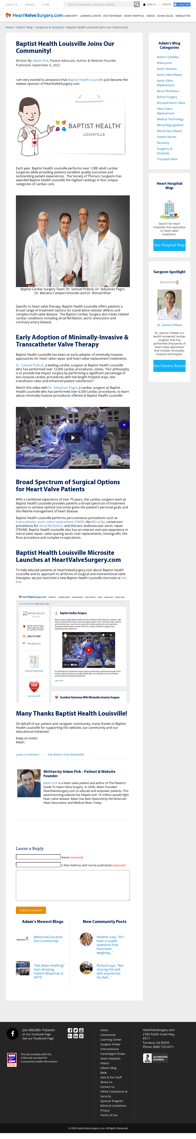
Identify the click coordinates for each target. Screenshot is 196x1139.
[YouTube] (81, 1037)
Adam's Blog (24, 27)
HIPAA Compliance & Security (113, 1100)
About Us (106, 1088)
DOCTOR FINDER (112, 16)
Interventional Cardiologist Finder (112, 1057)
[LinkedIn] (75, 1042)
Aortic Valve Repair (169, 75)
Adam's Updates (168, 57)
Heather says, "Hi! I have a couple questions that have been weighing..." (110, 951)
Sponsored (167, 282)
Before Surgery (167, 97)
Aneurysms (164, 63)
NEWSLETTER (183, 16)
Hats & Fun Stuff (111, 1083)
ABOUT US (12, 5)
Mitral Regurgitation (170, 125)
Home (9, 27)
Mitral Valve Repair (169, 131)
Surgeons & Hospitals (50, 27)
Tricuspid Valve (167, 159)
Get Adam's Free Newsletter (66, 754)
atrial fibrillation (51, 526)
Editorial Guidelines (113, 1111)
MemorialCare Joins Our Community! (48, 945)
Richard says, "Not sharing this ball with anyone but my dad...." (110, 977)
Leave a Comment (27, 754)
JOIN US (149, 4)
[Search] (137, 4)
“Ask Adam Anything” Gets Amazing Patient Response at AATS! (49, 977)
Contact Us (107, 1093)
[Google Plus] (70, 1042)
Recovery (163, 143)
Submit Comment (30, 916)
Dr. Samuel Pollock (30, 365)
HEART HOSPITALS (134, 16)
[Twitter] (75, 1037)
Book (103, 1078)
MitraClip (98, 522)
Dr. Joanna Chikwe (169, 325)
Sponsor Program (111, 1107)
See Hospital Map (169, 245)
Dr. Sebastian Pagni (62, 387)
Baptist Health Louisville (85, 80)
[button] (73, 438)
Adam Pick (40, 60)
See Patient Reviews (169, 365)
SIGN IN (166, 4)
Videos (104, 1069)
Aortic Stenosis (167, 69)
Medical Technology (170, 119)
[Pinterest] (81, 1042)
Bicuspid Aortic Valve (171, 103)
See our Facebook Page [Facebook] (38, 1044)
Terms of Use (109, 1121)
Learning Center (111, 1045)
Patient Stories (166, 137)
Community (107, 1041)
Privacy (105, 1116)
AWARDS (30, 5)
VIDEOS (151, 16)
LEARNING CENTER (90, 16)
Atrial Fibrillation (168, 91)
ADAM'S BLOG (165, 16)
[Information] (177, 282)
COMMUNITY (70, 16)
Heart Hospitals (110, 1064)
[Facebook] (183, 4)
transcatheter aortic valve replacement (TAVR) (50, 522)
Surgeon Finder (110, 1050)
